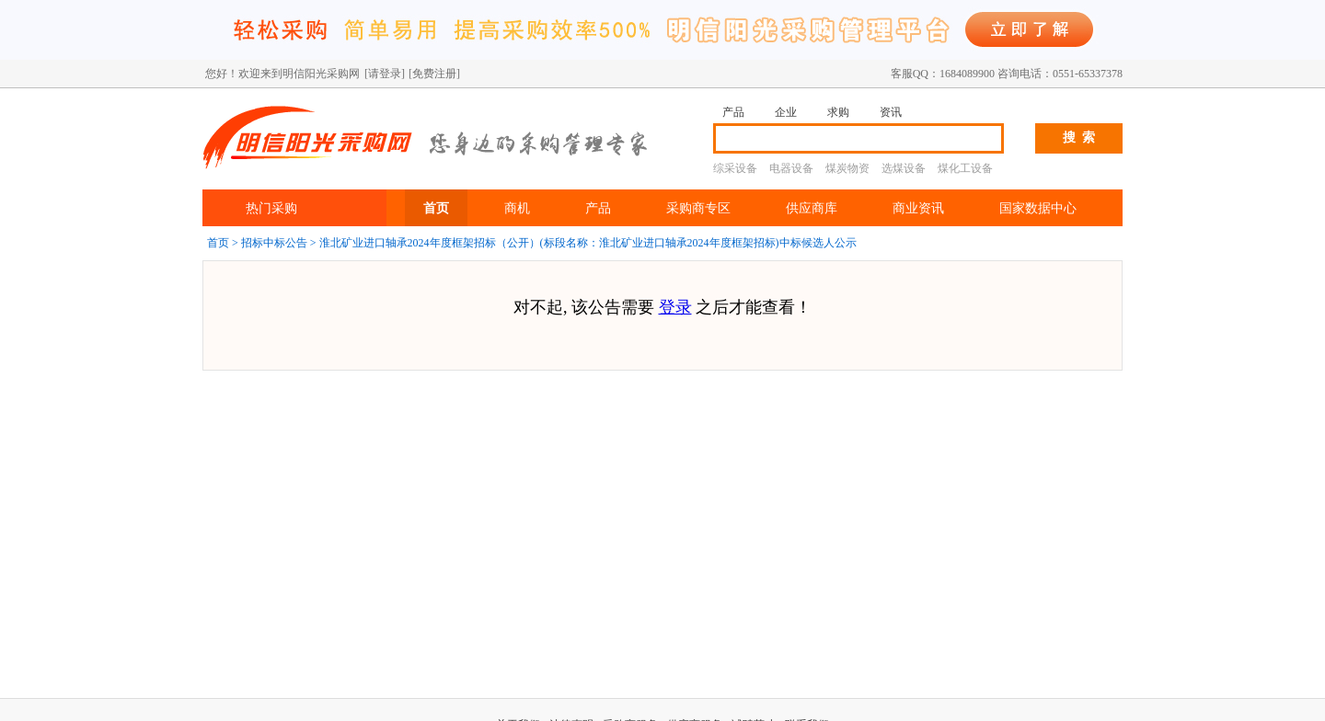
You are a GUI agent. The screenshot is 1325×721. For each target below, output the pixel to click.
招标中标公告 (274, 242)
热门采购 (271, 207)
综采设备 (735, 168)
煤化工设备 (965, 168)
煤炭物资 (847, 168)
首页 (436, 207)
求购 (838, 112)
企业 (786, 112)
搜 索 (1079, 137)
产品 (733, 112)
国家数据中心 (1038, 207)
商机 (517, 207)
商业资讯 (918, 207)
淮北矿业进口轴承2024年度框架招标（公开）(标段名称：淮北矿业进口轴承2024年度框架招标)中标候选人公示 (588, 242)
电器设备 (791, 168)
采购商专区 (698, 207)
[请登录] (384, 73)
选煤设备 (903, 168)
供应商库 (811, 207)
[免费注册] (434, 73)
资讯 (891, 112)
